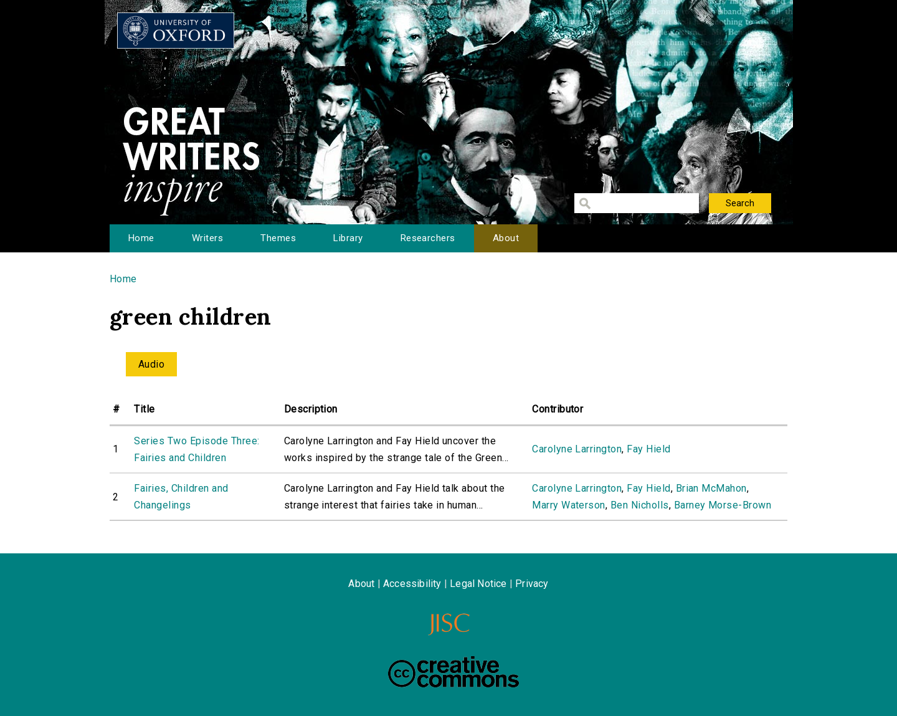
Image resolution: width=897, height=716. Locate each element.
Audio (151, 364)
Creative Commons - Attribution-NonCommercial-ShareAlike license (453, 671)
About (506, 238)
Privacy (531, 584)
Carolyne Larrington (577, 449)
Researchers (428, 238)
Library (348, 238)
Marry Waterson (568, 505)
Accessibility (412, 584)
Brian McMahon (711, 488)
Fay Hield (648, 449)
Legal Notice (478, 584)
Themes (278, 238)
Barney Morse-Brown (723, 505)
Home (141, 238)
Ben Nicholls (639, 505)
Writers (207, 238)
